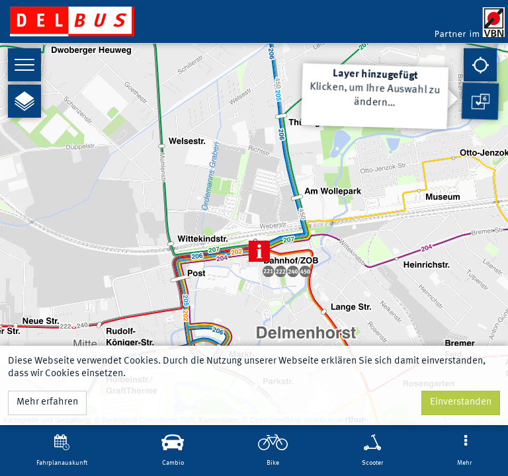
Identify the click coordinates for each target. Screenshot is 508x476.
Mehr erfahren (47, 402)
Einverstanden (460, 402)
